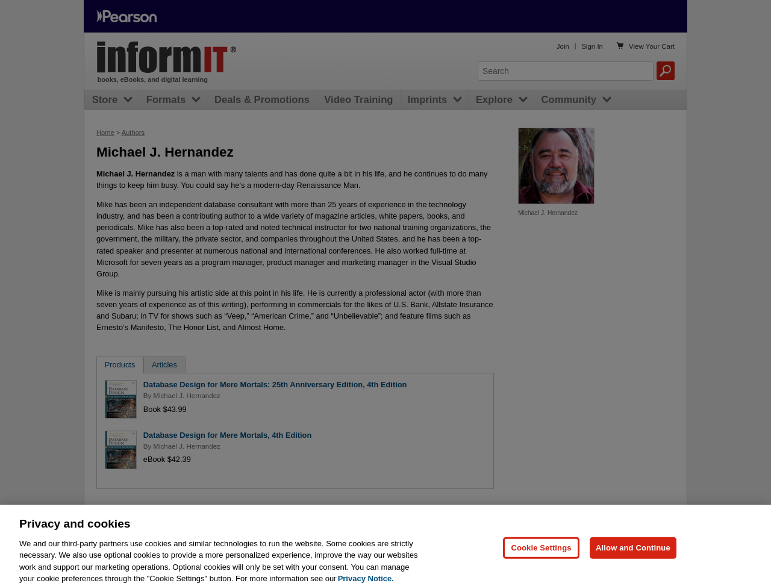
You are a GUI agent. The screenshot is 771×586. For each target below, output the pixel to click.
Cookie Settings (541, 552)
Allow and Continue (633, 552)
